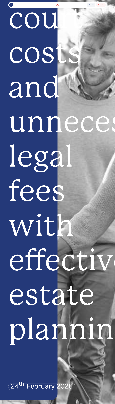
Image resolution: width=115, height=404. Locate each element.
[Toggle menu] (11, 5)
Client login (91, 4)
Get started (100, 4)
